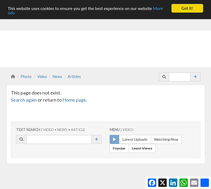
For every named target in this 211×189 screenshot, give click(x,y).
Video (42, 76)
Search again (24, 99)
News (57, 76)
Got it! (187, 8)
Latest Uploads (135, 139)
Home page (74, 99)
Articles (74, 76)
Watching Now (166, 139)
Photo (26, 76)
